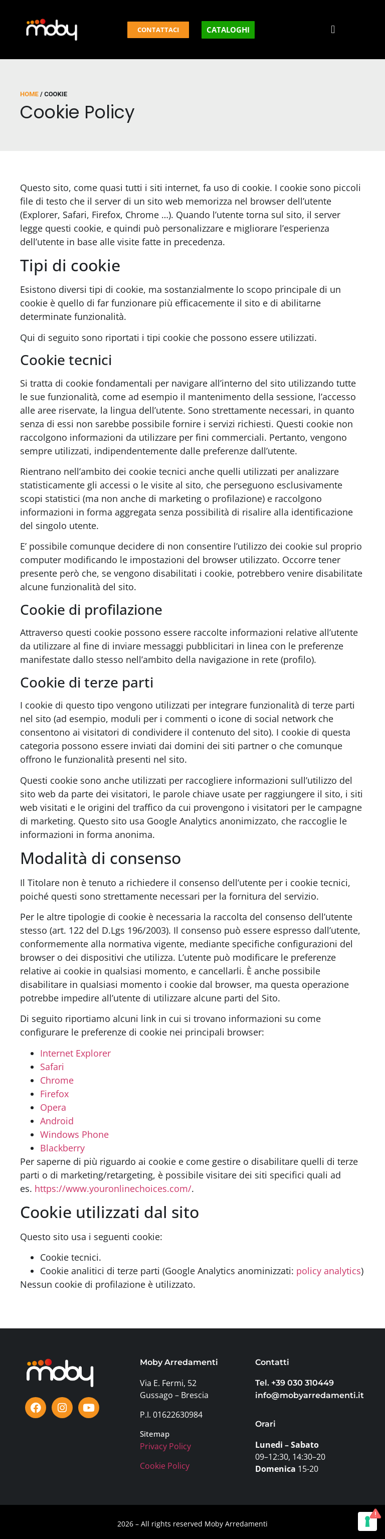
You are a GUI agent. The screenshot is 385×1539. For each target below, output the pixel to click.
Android (57, 1121)
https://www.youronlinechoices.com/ (113, 1188)
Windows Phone (74, 1134)
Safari (52, 1067)
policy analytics (328, 1271)
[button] (333, 30)
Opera (53, 1107)
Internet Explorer (75, 1053)
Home (29, 94)
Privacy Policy (165, 1446)
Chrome (57, 1080)
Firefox (54, 1094)
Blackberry (62, 1148)
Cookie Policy (164, 1465)
